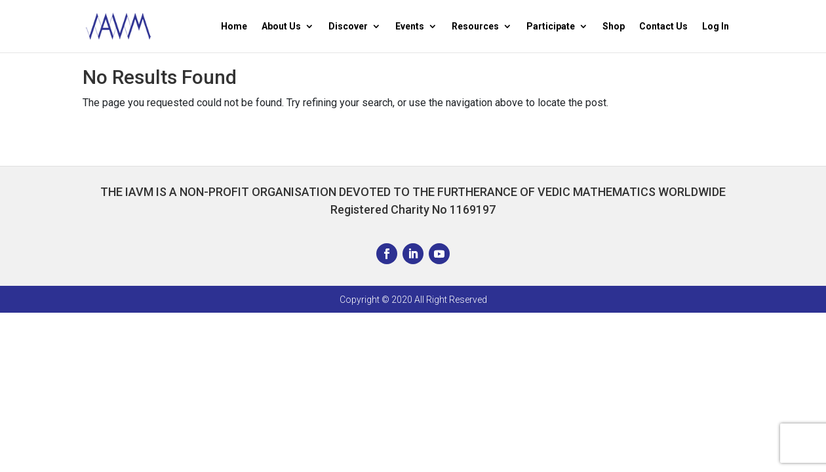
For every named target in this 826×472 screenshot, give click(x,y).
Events (409, 26)
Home (234, 26)
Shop (613, 26)
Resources (475, 26)
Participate (550, 26)
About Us (281, 26)
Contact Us (663, 26)
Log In (715, 26)
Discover (348, 26)
